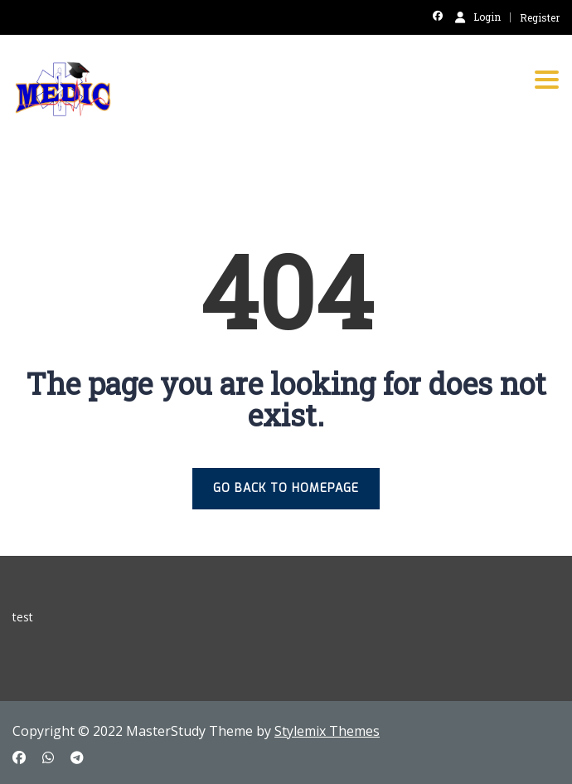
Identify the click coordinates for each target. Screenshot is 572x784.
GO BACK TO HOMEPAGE (286, 488)
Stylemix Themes (327, 731)
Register (540, 17)
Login (478, 16)
